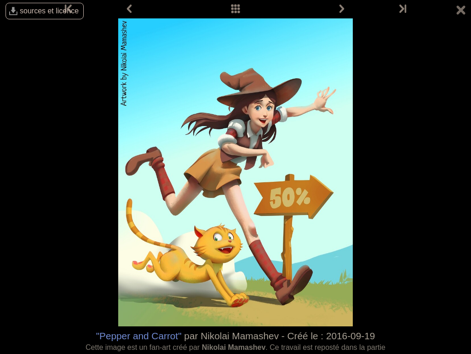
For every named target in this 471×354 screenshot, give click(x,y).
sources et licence (49, 11)
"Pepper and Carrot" (139, 336)
